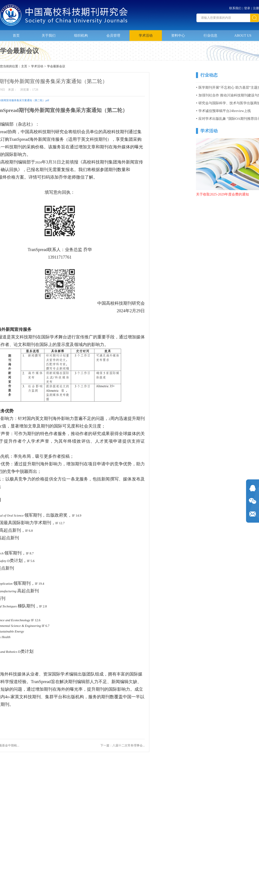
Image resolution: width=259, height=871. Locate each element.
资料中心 (178, 33)
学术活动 (146, 33)
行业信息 (210, 33)
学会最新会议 (56, 66)
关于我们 (48, 33)
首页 (16, 33)
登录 (247, 6)
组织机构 (81, 33)
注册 (256, 6)
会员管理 (113, 33)
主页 (24, 66)
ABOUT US (242, 33)
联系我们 (235, 6)
